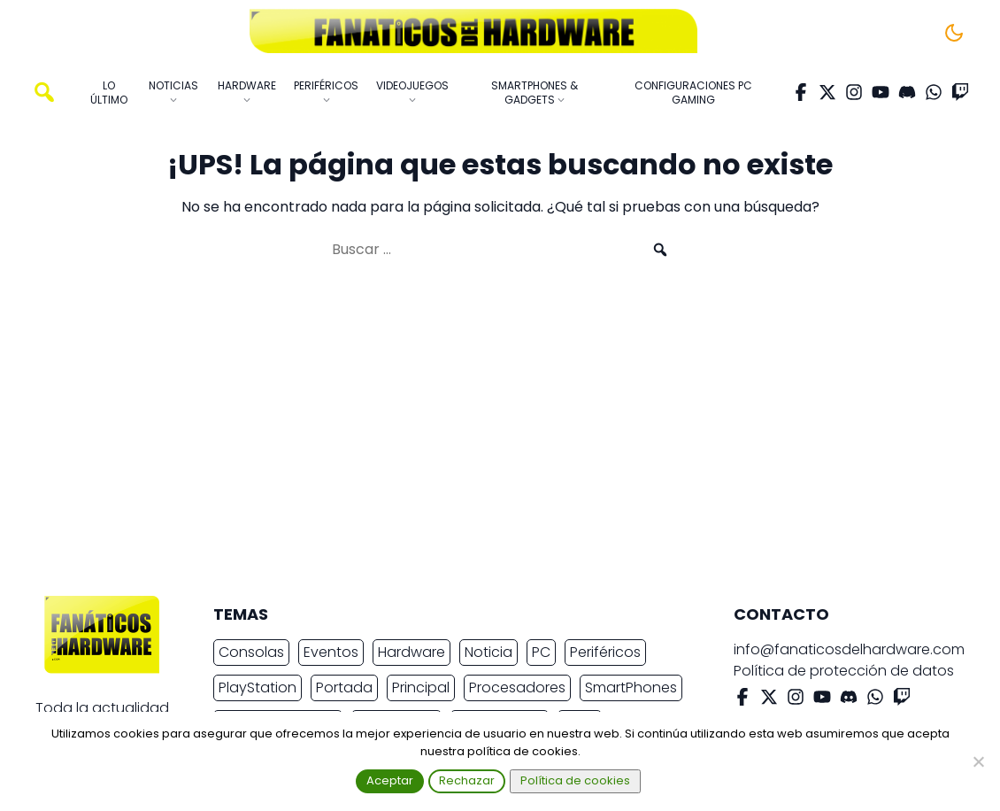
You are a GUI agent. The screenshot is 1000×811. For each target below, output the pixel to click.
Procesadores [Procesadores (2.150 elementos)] (517, 687)
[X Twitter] (827, 92)
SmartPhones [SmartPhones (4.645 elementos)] (631, 687)
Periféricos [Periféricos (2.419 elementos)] (605, 652)
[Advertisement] (486, 436)
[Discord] (907, 92)
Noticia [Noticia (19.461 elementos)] (488, 652)
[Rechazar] (978, 761)
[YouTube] (880, 92)
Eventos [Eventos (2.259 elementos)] (331, 652)
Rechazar (467, 780)
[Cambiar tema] (954, 33)
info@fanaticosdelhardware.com (849, 649)
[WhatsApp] (933, 92)
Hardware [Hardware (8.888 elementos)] (411, 652)
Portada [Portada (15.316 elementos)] (344, 687)
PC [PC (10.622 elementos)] (541, 652)
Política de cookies (575, 780)
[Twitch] (960, 92)
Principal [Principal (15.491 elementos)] (421, 687)
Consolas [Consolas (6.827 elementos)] (251, 652)
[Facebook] (801, 92)
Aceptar (389, 780)
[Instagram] (854, 92)
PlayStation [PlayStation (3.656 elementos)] (257, 687)
